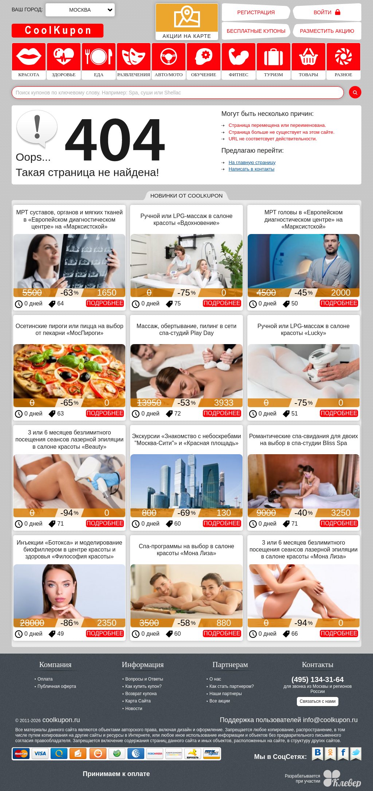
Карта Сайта (138, 701)
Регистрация (256, 12)
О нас (215, 679)
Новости (133, 708)
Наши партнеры (225, 693)
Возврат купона (141, 693)
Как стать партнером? (231, 686)
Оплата (45, 679)
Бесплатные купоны (256, 31)
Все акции (219, 701)
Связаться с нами (317, 701)
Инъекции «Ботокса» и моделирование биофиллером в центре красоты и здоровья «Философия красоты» (69, 549)
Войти (327, 12)
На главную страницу (252, 162)
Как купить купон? (143, 686)
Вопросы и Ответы (144, 679)
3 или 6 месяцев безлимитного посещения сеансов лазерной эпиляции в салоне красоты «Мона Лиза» (304, 549)
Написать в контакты (252, 169)
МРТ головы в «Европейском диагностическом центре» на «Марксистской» (303, 219)
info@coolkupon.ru (330, 720)
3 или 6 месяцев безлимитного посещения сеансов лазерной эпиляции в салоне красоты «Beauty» (69, 439)
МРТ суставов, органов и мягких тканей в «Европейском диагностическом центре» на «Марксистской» (69, 219)
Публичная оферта (57, 686)
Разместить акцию (327, 31)
